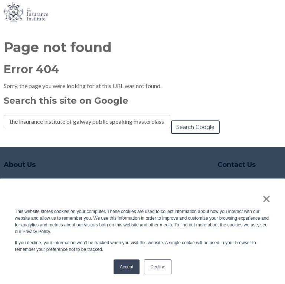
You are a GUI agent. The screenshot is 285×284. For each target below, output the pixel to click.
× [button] (266, 199)
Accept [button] (127, 267)
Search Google (195, 127)
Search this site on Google (66, 100)
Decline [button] (157, 267)
